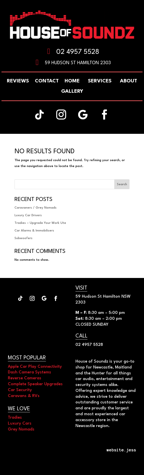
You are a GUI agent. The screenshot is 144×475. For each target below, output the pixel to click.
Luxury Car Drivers (28, 215)
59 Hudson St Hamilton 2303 (78, 63)
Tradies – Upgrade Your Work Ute (40, 223)
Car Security (20, 390)
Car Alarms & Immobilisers (34, 230)
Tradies (15, 417)
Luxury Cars (19, 423)
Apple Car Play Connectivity (35, 367)
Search (122, 184)
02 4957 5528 (77, 52)
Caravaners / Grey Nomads (35, 207)
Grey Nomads (21, 429)
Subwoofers (23, 238)
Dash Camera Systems (29, 372)
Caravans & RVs (24, 396)
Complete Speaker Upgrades (35, 384)
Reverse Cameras (24, 378)
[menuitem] (128, 81)
